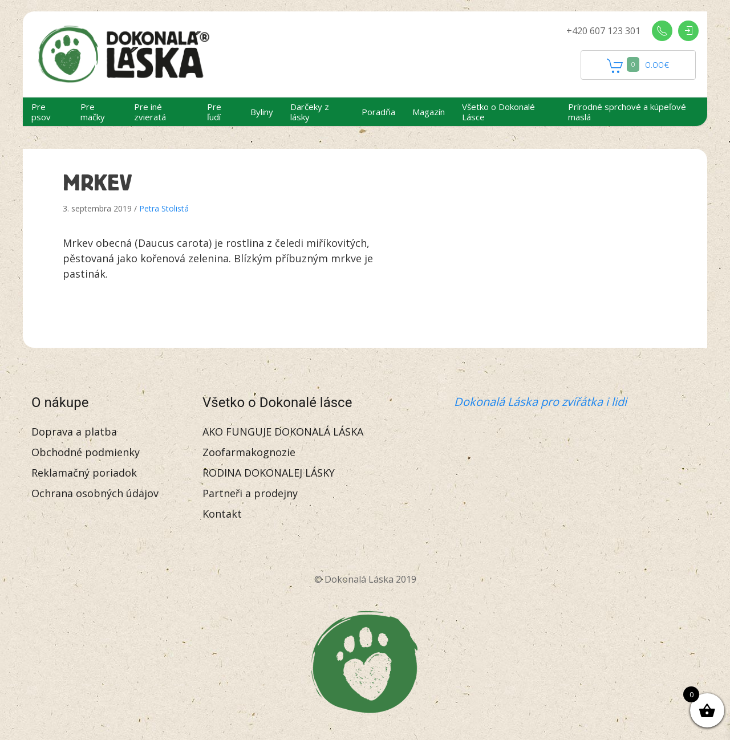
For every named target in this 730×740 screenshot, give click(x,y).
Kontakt (222, 514)
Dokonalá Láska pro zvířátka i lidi (540, 401)
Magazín (428, 111)
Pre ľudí (214, 112)
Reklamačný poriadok (84, 472)
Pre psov (41, 112)
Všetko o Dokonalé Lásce (498, 112)
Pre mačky (92, 112)
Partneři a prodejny (250, 493)
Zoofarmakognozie (248, 452)
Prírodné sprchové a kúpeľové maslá (627, 112)
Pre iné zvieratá (150, 112)
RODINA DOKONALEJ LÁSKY (268, 472)
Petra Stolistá (164, 208)
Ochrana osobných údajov (95, 493)
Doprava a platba (74, 431)
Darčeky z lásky (309, 112)
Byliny (261, 111)
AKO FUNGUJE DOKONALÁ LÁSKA (282, 431)
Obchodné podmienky (85, 452)
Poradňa (378, 111)
